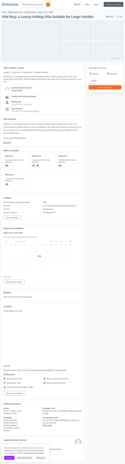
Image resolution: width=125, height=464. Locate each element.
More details (47, 425)
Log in (96, 4)
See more (7, 142)
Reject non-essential (24, 458)
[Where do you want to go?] (32, 4)
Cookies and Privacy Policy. (33, 453)
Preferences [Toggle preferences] (40, 458)
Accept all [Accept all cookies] (9, 458)
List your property (113, 4)
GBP (78, 4)
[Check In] (96, 73)
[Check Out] (113, 73)
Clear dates (7, 277)
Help (87, 4)
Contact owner (17, 90)
